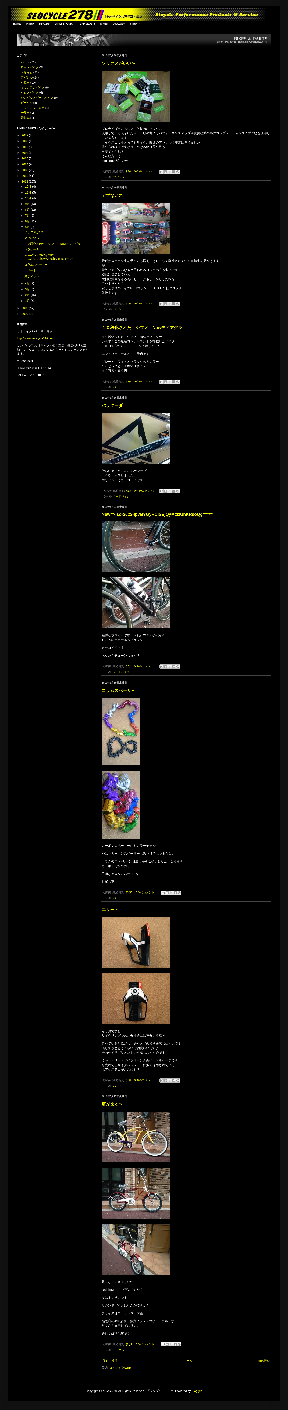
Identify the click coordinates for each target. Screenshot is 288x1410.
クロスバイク (30, 92)
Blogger (196, 1391)
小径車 (25, 82)
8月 (27, 209)
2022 (25, 135)
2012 (25, 175)
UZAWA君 (119, 23)
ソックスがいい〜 (119, 63)
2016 (25, 152)
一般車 (25, 112)
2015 (25, 158)
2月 (27, 295)
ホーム (187, 1360)
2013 (25, 170)
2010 (25, 308)
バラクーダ (112, 405)
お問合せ (135, 23)
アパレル (118, 177)
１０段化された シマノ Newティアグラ (142, 327)
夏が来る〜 (112, 1104)
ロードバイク (121, 496)
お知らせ (27, 72)
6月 (27, 221)
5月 (27, 227)
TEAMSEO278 (86, 23)
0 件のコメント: (144, 171)
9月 (27, 204)
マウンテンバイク (32, 87)
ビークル (118, 1350)
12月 (28, 186)
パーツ (117, 309)
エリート (110, 909)
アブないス (112, 195)
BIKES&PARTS (64, 23)
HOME (17, 23)
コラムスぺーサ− (118, 690)
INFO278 (44, 23)
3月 (27, 289)
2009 (25, 313)
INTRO (30, 23)
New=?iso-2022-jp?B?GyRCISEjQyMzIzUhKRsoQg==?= (157, 514)
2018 (25, 141)
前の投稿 (264, 1360)
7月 (27, 215)
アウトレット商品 (32, 107)
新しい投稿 (110, 1360)
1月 (27, 300)
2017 (25, 147)
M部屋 (104, 23)
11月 (28, 192)
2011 (25, 181)
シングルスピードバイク (37, 97)
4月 (27, 283)
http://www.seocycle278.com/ (36, 338)
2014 (25, 164)
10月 (28, 198)
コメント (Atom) (120, 1367)
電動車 (25, 117)
